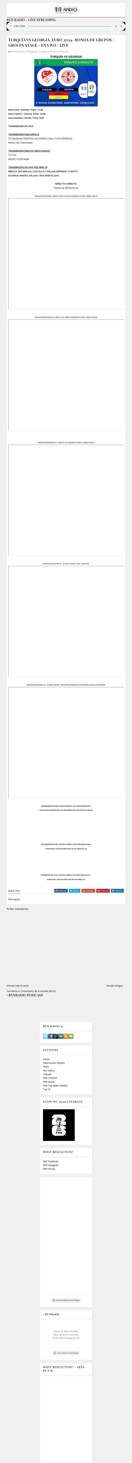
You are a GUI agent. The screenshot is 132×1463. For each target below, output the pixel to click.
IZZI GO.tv (39, 171)
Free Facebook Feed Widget (66, 1300)
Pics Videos (49, 1070)
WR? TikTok (49, 1168)
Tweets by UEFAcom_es (66, 187)
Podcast (47, 1074)
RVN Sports (63, 51)
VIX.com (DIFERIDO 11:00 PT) (62, 171)
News (44, 51)
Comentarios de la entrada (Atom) (38, 991)
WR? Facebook (50, 1161)
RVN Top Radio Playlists (55, 1085)
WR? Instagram (51, 1165)
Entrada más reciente (18, 985)
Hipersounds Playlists (54, 1062)
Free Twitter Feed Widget (65, 1353)
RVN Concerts (50, 1077)
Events (46, 1059)
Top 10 (46, 1089)
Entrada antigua (114, 985)
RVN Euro (52, 51)
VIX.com (33, 175)
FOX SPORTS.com (49, 175)
